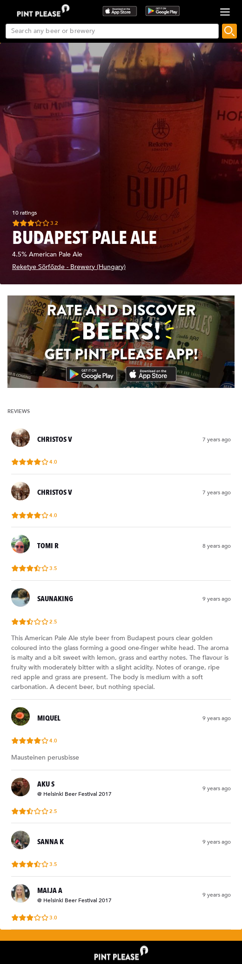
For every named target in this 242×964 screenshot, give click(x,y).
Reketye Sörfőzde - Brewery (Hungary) (69, 266)
